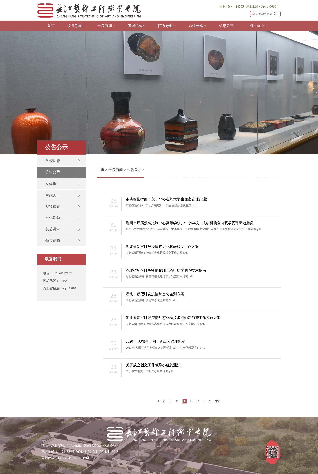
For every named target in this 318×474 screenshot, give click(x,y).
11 (177, 401)
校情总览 (76, 26)
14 (197, 401)
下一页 (207, 401)
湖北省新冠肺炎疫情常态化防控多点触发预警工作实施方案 (173, 318)
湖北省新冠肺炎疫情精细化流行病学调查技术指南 (166, 270)
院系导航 (167, 26)
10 (170, 401)
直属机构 (137, 26)
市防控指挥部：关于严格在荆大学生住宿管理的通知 (168, 199)
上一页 (161, 401)
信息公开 (228, 26)
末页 (218, 401)
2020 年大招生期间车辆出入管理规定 (155, 341)
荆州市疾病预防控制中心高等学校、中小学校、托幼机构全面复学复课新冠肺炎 (190, 223)
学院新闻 (106, 26)
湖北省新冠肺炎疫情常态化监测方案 (155, 294)
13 (191, 401)
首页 (51, 26)
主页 (100, 170)
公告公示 (134, 170)
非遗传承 (198, 26)
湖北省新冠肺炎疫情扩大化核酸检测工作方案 (162, 247)
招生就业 (258, 26)
